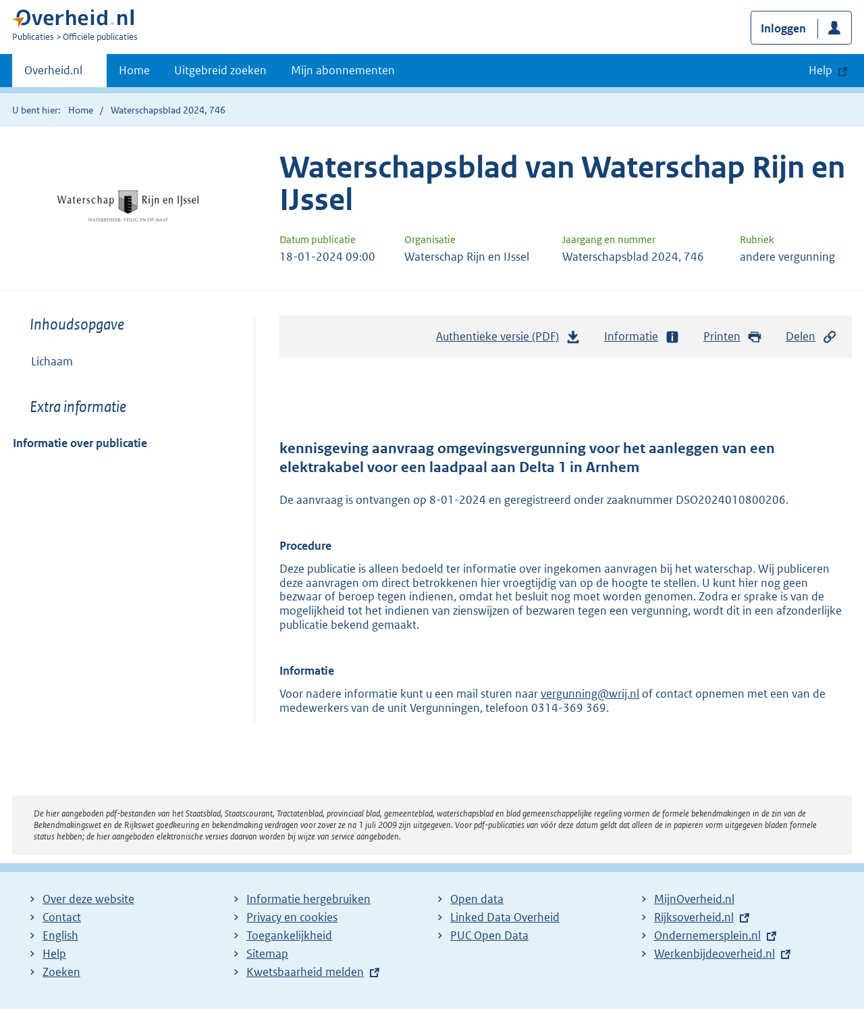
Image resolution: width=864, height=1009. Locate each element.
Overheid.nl (53, 74)
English (60, 935)
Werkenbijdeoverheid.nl (714, 953)
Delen (811, 336)
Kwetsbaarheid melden (305, 971)
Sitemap (267, 953)
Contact (62, 917)
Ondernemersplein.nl (707, 935)
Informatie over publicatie (80, 443)
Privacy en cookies (292, 917)
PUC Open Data (489, 935)
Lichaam (52, 361)
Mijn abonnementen (343, 70)
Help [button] (820, 70)
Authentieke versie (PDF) (508, 340)
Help (54, 953)
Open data (477, 898)
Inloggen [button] (783, 28)
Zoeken (61, 971)
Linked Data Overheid (505, 917)
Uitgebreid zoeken (220, 70)
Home (134, 70)
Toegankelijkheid (289, 935)
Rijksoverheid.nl (694, 917)
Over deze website (88, 898)
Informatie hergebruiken (308, 898)
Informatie (642, 336)
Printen (732, 336)
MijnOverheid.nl (694, 898)
